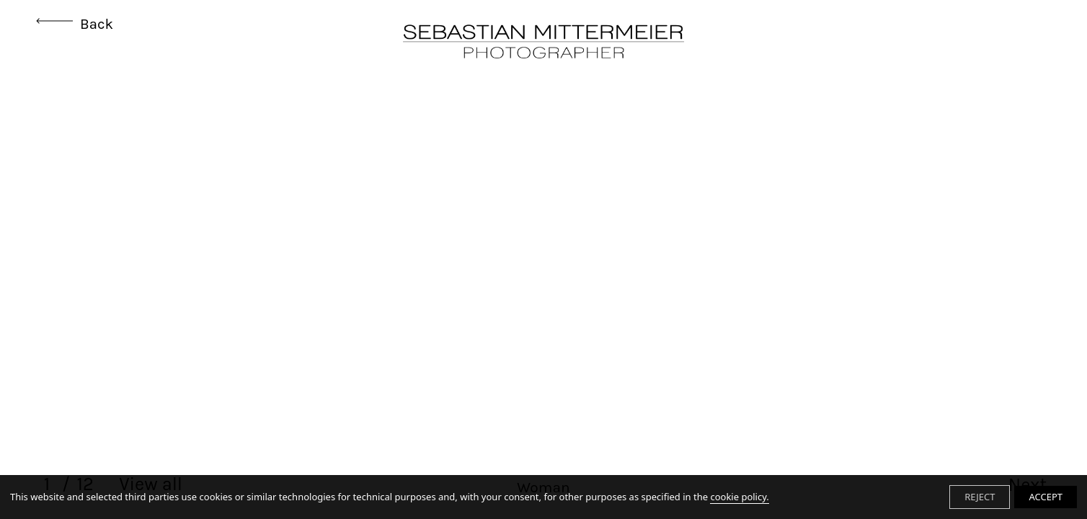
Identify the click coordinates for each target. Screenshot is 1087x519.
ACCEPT (1045, 496)
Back (74, 23)
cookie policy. (739, 496)
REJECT (979, 496)
